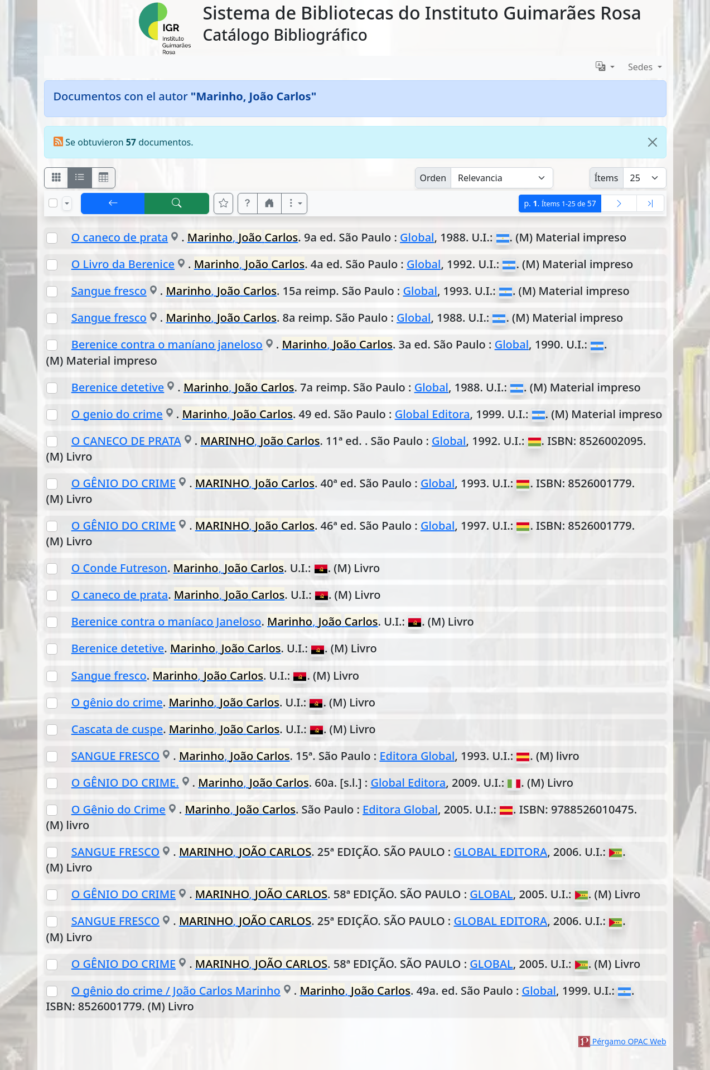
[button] (248, 203)
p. (560, 203)
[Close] (652, 142)
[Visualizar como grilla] (103, 177)
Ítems (607, 178)
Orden (433, 178)
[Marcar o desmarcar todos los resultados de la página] (53, 202)
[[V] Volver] (113, 203)
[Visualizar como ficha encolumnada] (79, 177)
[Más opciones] (294, 203)
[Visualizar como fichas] (56, 177)
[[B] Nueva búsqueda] (176, 203)
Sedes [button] (641, 67)
